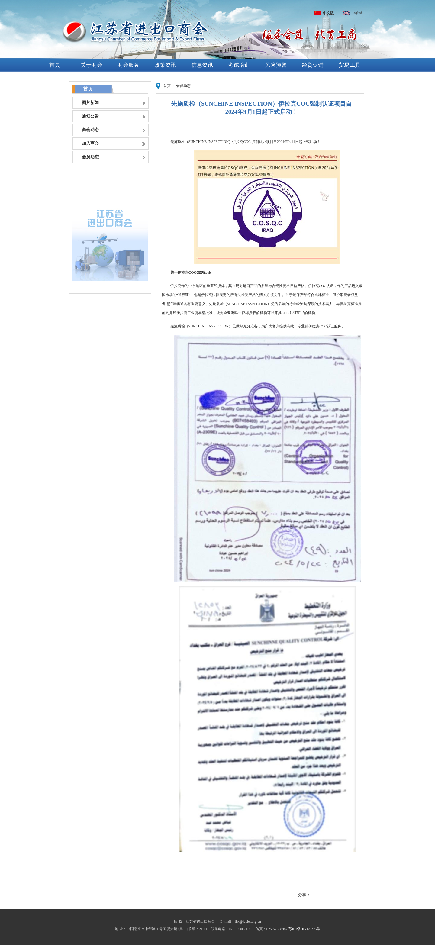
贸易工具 (349, 65)
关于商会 (91, 65)
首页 (54, 65)
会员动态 (183, 86)
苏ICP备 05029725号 (304, 929)
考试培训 (239, 65)
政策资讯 (165, 65)
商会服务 (128, 65)
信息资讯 (202, 65)
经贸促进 (313, 65)
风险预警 (276, 65)
